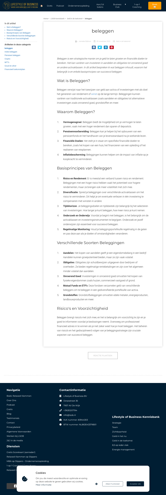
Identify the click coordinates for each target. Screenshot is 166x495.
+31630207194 (70, 410)
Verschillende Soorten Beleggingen (21, 36)
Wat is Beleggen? (14, 27)
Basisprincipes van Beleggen (18, 33)
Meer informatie (43, 484)
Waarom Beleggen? (15, 30)
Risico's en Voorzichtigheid (18, 38)
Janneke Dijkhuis (85, 41)
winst (94, 94)
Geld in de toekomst (123, 41)
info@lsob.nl (69, 415)
